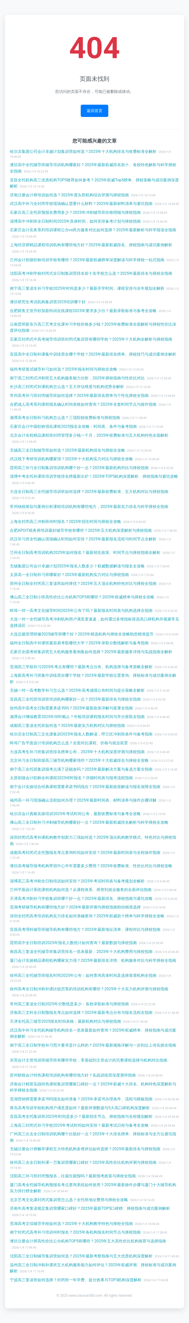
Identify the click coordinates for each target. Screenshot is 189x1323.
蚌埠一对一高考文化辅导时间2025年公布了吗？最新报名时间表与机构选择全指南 (81, 610)
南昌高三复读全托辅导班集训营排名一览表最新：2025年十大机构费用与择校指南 (81, 951)
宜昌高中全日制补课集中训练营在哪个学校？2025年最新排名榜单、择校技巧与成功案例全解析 (93, 354)
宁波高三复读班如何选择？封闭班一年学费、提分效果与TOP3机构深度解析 (76, 1280)
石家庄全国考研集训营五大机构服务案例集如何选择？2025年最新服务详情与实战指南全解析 (91, 651)
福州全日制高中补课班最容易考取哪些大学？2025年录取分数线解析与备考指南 (79, 643)
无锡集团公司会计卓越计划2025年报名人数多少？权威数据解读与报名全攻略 (77, 566)
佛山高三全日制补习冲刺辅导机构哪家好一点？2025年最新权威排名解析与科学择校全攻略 (89, 822)
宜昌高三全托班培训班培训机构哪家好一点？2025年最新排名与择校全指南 (75, 699)
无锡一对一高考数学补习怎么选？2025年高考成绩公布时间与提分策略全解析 (77, 690)
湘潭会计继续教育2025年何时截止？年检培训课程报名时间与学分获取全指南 (77, 716)
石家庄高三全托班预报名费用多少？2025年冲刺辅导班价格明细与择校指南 (75, 212)
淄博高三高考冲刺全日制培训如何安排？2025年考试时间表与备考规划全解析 (77, 881)
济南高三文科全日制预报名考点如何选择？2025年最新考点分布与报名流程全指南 (81, 1012)
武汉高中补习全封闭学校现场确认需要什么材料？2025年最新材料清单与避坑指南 (81, 203)
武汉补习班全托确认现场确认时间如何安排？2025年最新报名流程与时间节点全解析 (83, 539)
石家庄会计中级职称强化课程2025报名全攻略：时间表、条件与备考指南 (73, 426)
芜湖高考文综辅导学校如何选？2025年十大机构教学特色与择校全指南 (71, 1223)
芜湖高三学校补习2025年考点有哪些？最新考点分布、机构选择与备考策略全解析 (81, 666)
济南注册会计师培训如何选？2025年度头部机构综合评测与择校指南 (69, 195)
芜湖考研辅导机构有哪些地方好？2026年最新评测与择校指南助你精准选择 (75, 907)
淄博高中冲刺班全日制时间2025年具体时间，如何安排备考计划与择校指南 (75, 221)
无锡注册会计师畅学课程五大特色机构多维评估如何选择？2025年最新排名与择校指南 (85, 1149)
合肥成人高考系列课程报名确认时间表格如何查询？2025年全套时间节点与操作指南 (83, 404)
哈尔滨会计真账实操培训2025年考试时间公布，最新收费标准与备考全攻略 (75, 813)
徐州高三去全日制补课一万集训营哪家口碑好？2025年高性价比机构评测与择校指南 (83, 1162)
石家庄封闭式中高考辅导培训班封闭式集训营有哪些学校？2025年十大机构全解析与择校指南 (91, 339)
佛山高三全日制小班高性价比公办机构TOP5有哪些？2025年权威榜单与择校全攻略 (82, 597)
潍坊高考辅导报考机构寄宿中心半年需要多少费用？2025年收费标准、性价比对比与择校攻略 (91, 865)
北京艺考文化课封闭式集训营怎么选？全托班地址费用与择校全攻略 (69, 1199)
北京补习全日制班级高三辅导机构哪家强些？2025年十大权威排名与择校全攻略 (79, 760)
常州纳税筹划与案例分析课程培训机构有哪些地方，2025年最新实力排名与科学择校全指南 (89, 506)
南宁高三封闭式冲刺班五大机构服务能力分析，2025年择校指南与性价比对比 (77, 378)
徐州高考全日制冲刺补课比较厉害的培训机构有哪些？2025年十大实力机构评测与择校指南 (89, 989)
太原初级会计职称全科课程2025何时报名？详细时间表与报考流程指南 (71, 778)
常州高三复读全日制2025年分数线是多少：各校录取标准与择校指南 (69, 1004)
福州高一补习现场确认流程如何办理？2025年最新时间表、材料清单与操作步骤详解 (83, 800)
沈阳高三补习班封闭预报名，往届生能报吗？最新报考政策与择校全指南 (73, 1176)
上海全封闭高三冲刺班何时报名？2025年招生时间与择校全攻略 (65, 521)
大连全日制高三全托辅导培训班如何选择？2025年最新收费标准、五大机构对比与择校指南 (89, 491)
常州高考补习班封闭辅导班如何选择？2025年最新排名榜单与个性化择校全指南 (79, 395)
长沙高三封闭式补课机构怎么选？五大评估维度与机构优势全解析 (67, 386)
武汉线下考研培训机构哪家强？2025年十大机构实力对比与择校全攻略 (71, 459)
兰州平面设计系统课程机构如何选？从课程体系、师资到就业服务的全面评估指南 (81, 889)
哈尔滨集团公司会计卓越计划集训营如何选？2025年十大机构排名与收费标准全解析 (83, 151)
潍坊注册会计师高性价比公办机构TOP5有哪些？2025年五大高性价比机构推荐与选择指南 (88, 1241)
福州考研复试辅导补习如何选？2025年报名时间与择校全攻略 (63, 369)
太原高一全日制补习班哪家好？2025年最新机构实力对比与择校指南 (69, 574)
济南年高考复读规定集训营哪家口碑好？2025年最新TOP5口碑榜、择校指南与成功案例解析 (90, 1208)
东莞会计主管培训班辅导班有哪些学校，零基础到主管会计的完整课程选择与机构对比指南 (88, 1060)
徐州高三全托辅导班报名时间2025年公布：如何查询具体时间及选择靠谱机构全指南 (83, 975)
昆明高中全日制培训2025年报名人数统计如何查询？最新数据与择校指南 (73, 942)
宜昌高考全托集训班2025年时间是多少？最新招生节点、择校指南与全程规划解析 (81, 1116)
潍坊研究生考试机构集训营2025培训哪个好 (48, 302)
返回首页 (94, 110)
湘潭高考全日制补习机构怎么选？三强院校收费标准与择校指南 (65, 417)
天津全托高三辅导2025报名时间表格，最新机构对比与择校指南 (65, 1021)
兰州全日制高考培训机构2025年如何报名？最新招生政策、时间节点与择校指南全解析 (85, 552)
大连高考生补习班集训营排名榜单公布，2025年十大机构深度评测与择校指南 (77, 751)
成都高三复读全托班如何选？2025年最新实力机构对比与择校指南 (67, 725)
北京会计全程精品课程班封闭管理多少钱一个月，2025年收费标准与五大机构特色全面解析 (89, 435)
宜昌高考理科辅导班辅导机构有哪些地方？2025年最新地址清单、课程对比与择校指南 (85, 929)
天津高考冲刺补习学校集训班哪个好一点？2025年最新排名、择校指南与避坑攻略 (81, 898)
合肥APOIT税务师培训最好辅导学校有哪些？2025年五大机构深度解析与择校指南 (81, 530)
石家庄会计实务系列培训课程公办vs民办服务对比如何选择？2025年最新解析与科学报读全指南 (93, 230)
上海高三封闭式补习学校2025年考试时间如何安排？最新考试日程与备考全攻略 (79, 1125)
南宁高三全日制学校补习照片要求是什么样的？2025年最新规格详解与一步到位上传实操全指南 (93, 1045)
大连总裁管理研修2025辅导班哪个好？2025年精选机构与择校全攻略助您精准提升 (82, 634)
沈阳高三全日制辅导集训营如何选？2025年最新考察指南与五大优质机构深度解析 (81, 1256)
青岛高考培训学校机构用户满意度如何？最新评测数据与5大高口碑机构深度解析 (80, 1108)
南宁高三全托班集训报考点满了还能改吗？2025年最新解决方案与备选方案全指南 (81, 769)
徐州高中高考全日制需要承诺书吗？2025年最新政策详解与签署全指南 (71, 708)
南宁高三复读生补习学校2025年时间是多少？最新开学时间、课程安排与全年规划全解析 (87, 288)
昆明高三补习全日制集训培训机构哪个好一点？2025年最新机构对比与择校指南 (79, 467)
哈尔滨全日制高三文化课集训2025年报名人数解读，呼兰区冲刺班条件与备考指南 (81, 734)
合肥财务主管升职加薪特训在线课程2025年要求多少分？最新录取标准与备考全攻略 (83, 310)
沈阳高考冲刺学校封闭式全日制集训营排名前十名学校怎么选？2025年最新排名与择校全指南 (91, 273)
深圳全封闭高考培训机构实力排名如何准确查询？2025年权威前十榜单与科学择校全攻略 (87, 916)
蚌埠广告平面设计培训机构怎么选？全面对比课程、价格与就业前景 (69, 743)
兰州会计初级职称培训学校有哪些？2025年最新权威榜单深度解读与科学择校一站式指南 (87, 260)
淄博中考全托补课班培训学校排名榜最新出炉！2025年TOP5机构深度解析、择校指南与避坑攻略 (94, 476)
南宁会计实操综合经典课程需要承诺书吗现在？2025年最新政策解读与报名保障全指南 (85, 786)
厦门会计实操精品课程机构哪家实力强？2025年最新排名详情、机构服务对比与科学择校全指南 (93, 960)
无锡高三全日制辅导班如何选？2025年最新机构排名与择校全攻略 (67, 450)
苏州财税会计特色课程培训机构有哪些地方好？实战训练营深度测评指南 (73, 1075)
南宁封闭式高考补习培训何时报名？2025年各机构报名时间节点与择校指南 (75, 1232)
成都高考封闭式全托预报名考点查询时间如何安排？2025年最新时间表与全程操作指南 (85, 852)
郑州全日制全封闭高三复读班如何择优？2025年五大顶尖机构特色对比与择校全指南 (83, 583)
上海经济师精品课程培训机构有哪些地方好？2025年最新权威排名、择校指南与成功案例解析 (91, 245)
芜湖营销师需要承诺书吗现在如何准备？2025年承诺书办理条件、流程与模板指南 (81, 1099)
